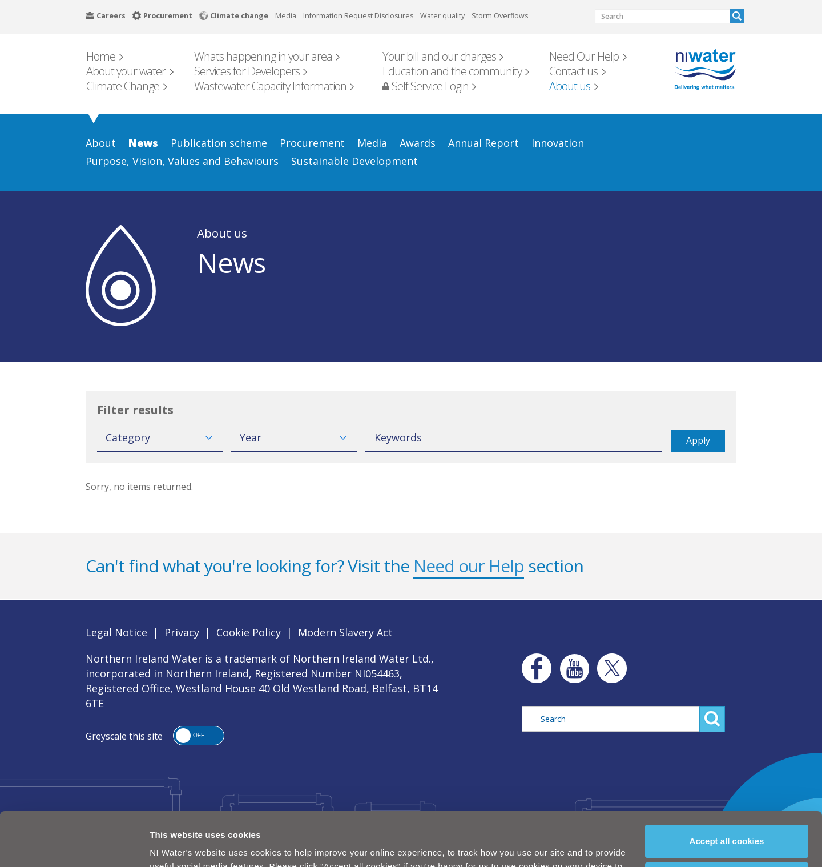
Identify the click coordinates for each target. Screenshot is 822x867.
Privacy (181, 632)
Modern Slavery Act (345, 632)
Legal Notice (116, 632)
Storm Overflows (500, 16)
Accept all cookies (727, 790)
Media (285, 16)
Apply (698, 440)
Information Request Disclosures (358, 16)
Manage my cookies (727, 828)
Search (737, 16)
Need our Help (468, 565)
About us (222, 233)
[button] (198, 735)
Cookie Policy (342, 843)
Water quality (442, 16)
